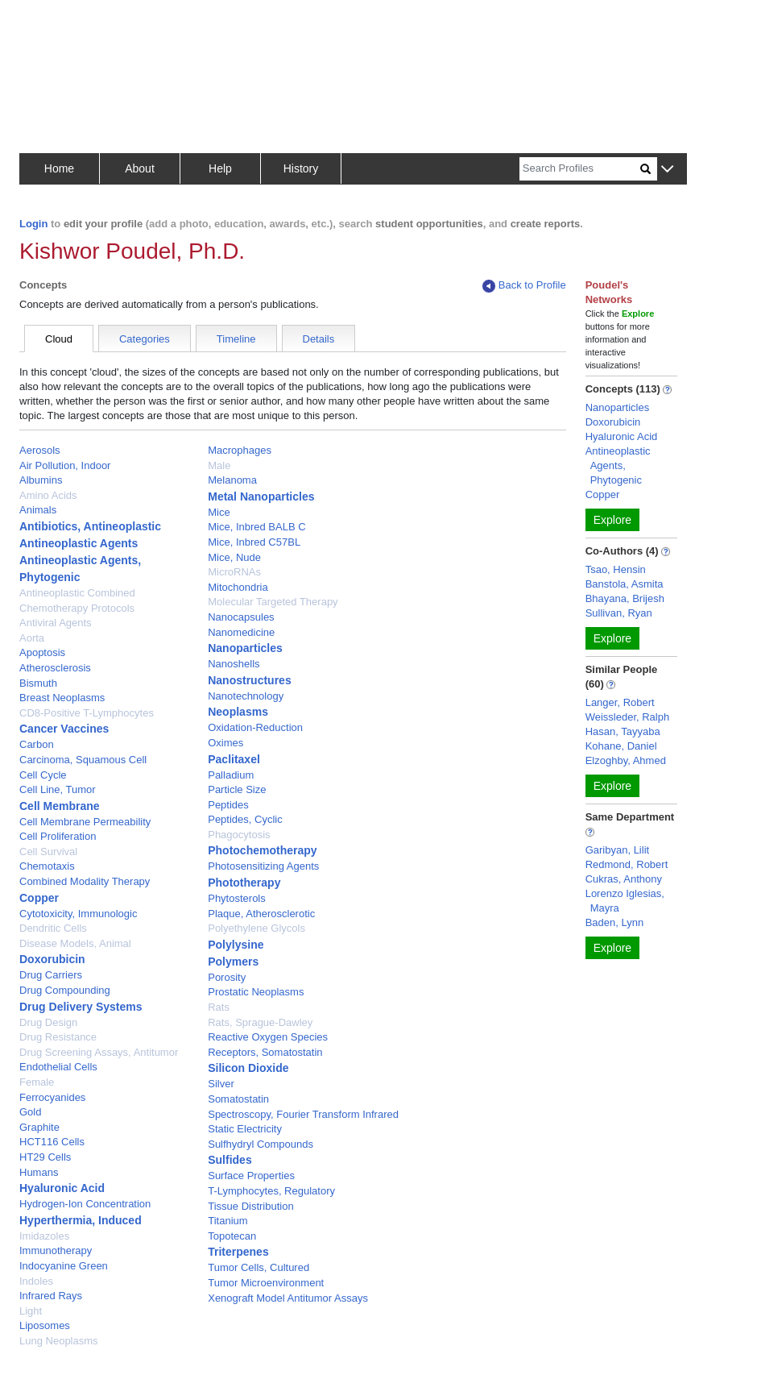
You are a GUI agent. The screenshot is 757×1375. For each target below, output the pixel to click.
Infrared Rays (50, 1296)
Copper (39, 897)
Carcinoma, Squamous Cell (83, 760)
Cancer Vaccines (64, 728)
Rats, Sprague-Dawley (260, 1022)
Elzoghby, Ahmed (625, 760)
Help (220, 168)
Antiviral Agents (55, 623)
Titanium (227, 1221)
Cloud (58, 339)
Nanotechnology (245, 696)
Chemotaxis (47, 866)
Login (33, 224)
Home (59, 168)
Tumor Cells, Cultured (258, 1267)
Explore (612, 519)
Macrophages (239, 450)
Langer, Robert (620, 702)
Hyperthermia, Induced (80, 1220)
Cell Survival (48, 851)
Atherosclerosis (55, 668)
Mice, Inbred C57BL (254, 542)
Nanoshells (233, 664)
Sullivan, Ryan (618, 613)
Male (219, 465)
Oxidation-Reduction (255, 727)
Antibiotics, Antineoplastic (90, 526)
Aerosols (39, 450)
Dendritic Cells (53, 928)
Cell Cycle (43, 775)
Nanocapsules (241, 617)
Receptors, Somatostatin (265, 1052)
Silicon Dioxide (248, 1067)
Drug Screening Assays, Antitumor (98, 1052)
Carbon (36, 744)
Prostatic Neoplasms (256, 992)
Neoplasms (238, 711)
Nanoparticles (245, 648)
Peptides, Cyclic (245, 819)
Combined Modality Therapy (84, 881)
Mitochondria (237, 587)
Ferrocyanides (52, 1097)
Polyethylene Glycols (256, 928)
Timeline (236, 339)
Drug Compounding (64, 990)
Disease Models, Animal (75, 943)
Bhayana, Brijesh (624, 598)
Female (36, 1082)
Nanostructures (249, 680)
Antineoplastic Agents (78, 543)
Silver (221, 1084)
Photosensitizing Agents (263, 866)
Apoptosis (42, 652)
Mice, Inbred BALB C (256, 527)
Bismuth (38, 683)
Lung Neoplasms (58, 1341)
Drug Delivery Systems (81, 1006)
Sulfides (229, 1159)
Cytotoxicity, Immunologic (78, 914)
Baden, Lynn (614, 922)
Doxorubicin (52, 959)
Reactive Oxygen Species (268, 1037)
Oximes (225, 743)
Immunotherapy (55, 1250)
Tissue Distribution (250, 1206)
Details (319, 339)
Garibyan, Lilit (617, 850)
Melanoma (232, 480)
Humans (38, 1172)
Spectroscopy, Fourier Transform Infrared (303, 1114)
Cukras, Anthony (623, 879)
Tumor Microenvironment (266, 1283)
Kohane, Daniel (621, 746)
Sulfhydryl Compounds (260, 1144)
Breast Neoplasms (62, 698)
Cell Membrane (59, 806)
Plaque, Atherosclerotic (261, 914)
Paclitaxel (234, 759)
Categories (144, 339)
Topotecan (232, 1236)
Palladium (231, 775)
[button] (667, 170)
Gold (30, 1112)
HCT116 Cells (52, 1142)
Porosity (227, 977)
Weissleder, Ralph (627, 717)
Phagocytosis (239, 835)
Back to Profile (524, 286)
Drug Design (48, 1022)
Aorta (31, 638)
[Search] (579, 169)
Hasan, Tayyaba (622, 731)
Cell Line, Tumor (57, 789)
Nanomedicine (241, 632)
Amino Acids (48, 495)
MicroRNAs (234, 572)
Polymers (233, 961)
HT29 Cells (45, 1157)
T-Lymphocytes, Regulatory (271, 1191)
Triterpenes (238, 1251)
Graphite (39, 1127)
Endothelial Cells (58, 1067)
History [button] (301, 168)
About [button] (140, 168)
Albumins (40, 480)
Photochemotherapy (262, 850)
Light (30, 1311)
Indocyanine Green (63, 1266)
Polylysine (235, 944)
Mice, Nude (234, 557)
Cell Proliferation (57, 836)
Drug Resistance (58, 1037)
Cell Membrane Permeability (85, 822)
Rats (219, 1007)
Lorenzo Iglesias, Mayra (624, 900)
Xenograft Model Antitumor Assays (288, 1298)
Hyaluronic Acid (62, 1188)
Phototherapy (244, 882)
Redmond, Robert (626, 864)
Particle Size (237, 789)
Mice (219, 512)
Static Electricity (245, 1129)
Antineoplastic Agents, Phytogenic (618, 465)
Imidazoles (44, 1236)
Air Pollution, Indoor (64, 465)
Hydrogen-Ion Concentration (85, 1204)
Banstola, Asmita (624, 584)
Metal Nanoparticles (261, 496)
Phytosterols (237, 898)
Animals (37, 510)
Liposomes (44, 1325)
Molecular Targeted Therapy (272, 602)
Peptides (228, 805)
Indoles (36, 1281)
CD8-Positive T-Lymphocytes (86, 713)
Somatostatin (238, 1099)
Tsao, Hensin (615, 569)
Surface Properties (251, 1175)
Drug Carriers (50, 975)
